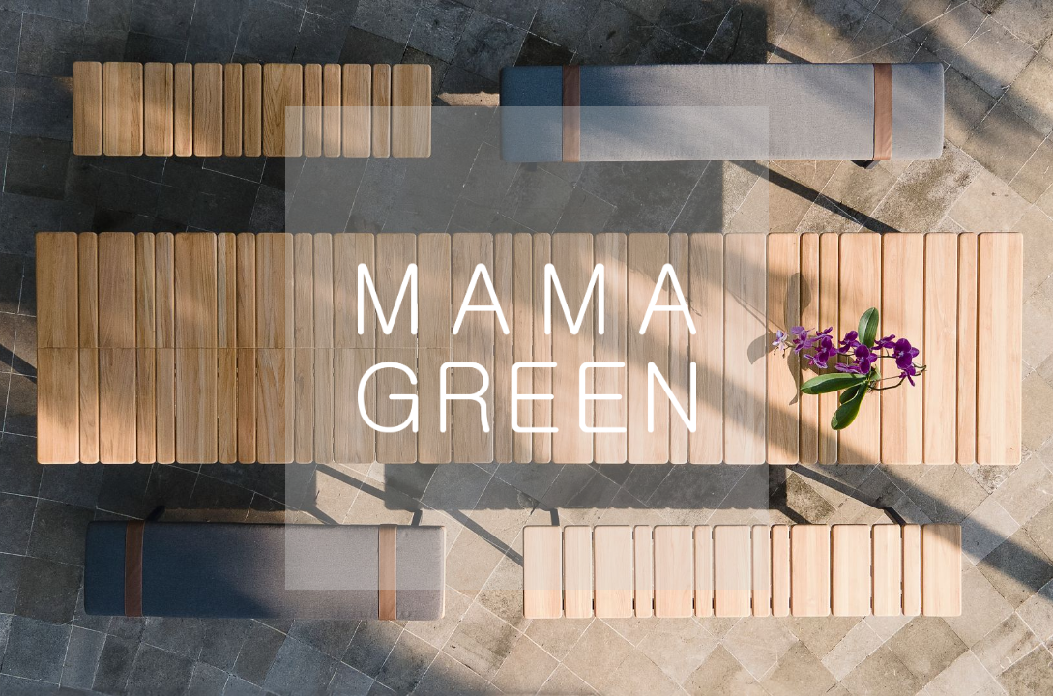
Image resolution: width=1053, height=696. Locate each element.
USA (356, 627)
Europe (203, 627)
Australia (676, 627)
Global (504, 627)
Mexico (852, 627)
